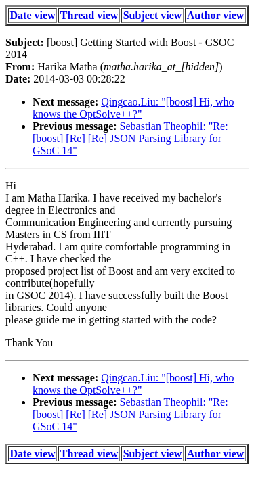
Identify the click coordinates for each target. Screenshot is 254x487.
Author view (216, 15)
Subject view (152, 15)
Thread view (89, 15)
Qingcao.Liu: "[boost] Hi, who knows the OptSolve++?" (133, 108)
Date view (33, 15)
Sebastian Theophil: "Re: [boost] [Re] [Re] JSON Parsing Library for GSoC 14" (130, 138)
